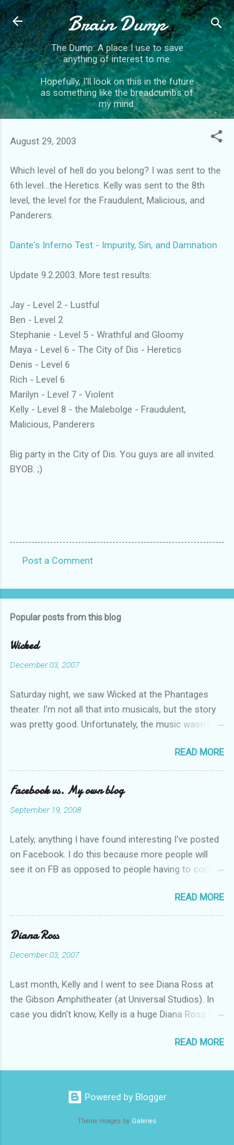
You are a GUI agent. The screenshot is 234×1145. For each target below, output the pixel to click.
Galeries (144, 1121)
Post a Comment (57, 560)
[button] (216, 138)
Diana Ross (34, 935)
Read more (199, 752)
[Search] (216, 25)
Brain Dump (117, 24)
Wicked (24, 645)
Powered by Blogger (117, 1097)
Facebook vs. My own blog (67, 790)
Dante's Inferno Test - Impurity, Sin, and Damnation (113, 245)
